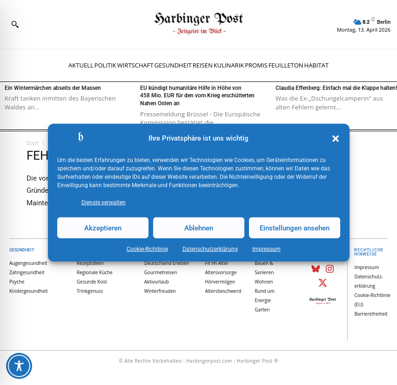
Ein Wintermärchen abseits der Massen (53, 88)
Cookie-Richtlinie (147, 249)
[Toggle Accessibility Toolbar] (19, 366)
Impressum (266, 249)
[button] (335, 138)
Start (33, 143)
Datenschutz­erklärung (210, 249)
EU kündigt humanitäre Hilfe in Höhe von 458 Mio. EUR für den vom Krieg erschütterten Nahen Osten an (197, 96)
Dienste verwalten (103, 202)
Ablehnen (198, 227)
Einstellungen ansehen (295, 227)
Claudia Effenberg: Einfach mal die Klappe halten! (336, 88)
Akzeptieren (102, 227)
